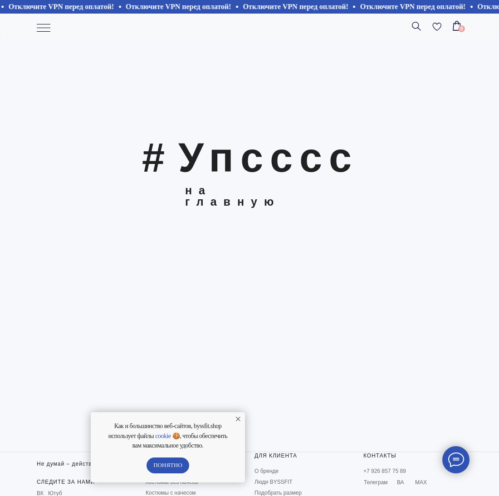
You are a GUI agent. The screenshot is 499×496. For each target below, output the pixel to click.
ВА (400, 482)
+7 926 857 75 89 (384, 471)
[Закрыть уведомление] (238, 419)
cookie (163, 436)
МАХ (421, 482)
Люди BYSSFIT (273, 482)
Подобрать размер (278, 493)
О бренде (266, 471)
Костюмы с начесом (171, 493)
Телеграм (376, 482)
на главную (232, 196)
